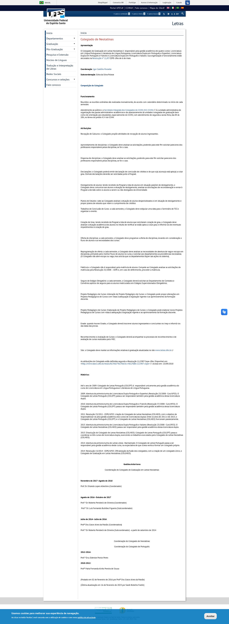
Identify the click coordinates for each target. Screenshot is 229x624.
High (168, 14)
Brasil (48, 2)
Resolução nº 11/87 (100, 58)
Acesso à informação (149, 2)
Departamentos (54, 38)
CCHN (129, 8)
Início (84, 32)
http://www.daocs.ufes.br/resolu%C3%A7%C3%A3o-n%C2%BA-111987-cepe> (117, 363)
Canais (179, 2)
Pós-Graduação (54, 49)
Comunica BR (118, 2)
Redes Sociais (53, 74)
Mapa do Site (157, 8)
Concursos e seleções (57, 79)
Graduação (52, 43)
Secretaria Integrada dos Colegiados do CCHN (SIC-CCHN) (129, 110)
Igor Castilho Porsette (102, 69)
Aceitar (210, 616)
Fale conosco (141, 8)
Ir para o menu (138, 14)
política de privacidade (87, 618)
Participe (132, 2)
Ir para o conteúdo (122, 14)
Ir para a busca (153, 14)
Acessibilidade (164, 14)
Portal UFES (116, 8)
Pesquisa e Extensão (57, 54)
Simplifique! (103, 2)
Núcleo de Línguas (56, 60)
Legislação (167, 2)
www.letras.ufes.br (164, 350)
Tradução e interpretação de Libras (59, 67)
